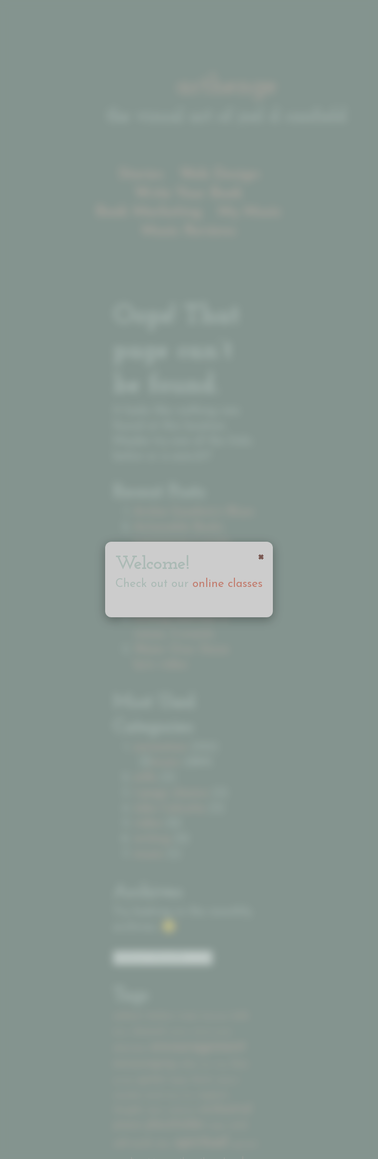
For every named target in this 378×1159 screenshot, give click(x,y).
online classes (227, 584)
